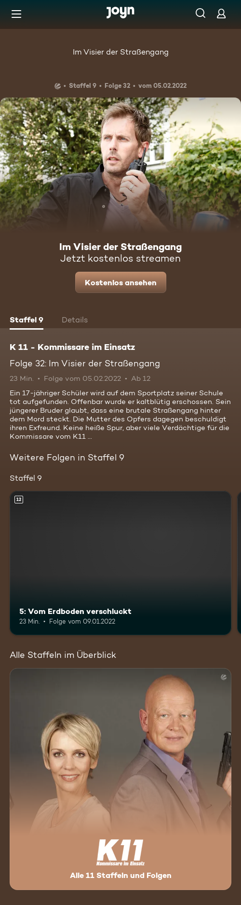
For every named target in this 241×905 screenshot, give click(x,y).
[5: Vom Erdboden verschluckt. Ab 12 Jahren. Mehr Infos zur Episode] (120, 563)
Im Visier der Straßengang (121, 51)
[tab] (26, 321)
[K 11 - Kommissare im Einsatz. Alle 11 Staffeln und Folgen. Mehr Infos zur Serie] (120, 779)
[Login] (221, 13)
